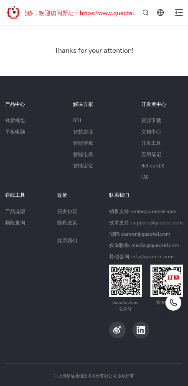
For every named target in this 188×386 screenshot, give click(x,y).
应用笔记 (151, 154)
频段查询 (15, 222)
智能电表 (83, 154)
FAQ (145, 176)
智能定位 (83, 165)
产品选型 (15, 211)
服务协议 (67, 211)
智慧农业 (83, 131)
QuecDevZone (13, 12)
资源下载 (151, 120)
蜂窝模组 (15, 120)
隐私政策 (67, 222)
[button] (179, 12)
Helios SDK (152, 165)
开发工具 (151, 143)
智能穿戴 (83, 143)
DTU (77, 120)
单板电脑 (15, 131)
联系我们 (67, 240)
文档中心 (151, 131)
